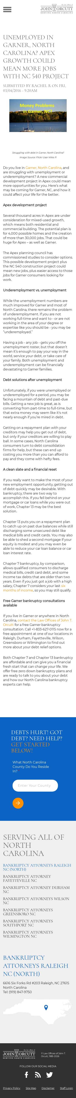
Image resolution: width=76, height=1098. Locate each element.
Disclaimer (48, 1088)
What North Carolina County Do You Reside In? (31, 766)
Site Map (31, 1088)
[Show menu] (7, 9)
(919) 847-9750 (20, 992)
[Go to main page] (57, 9)
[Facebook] (26, 1075)
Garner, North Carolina (43, 168)
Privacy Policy (11, 1088)
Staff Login (66, 1088)
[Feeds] (38, 1075)
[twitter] (49, 1075)
